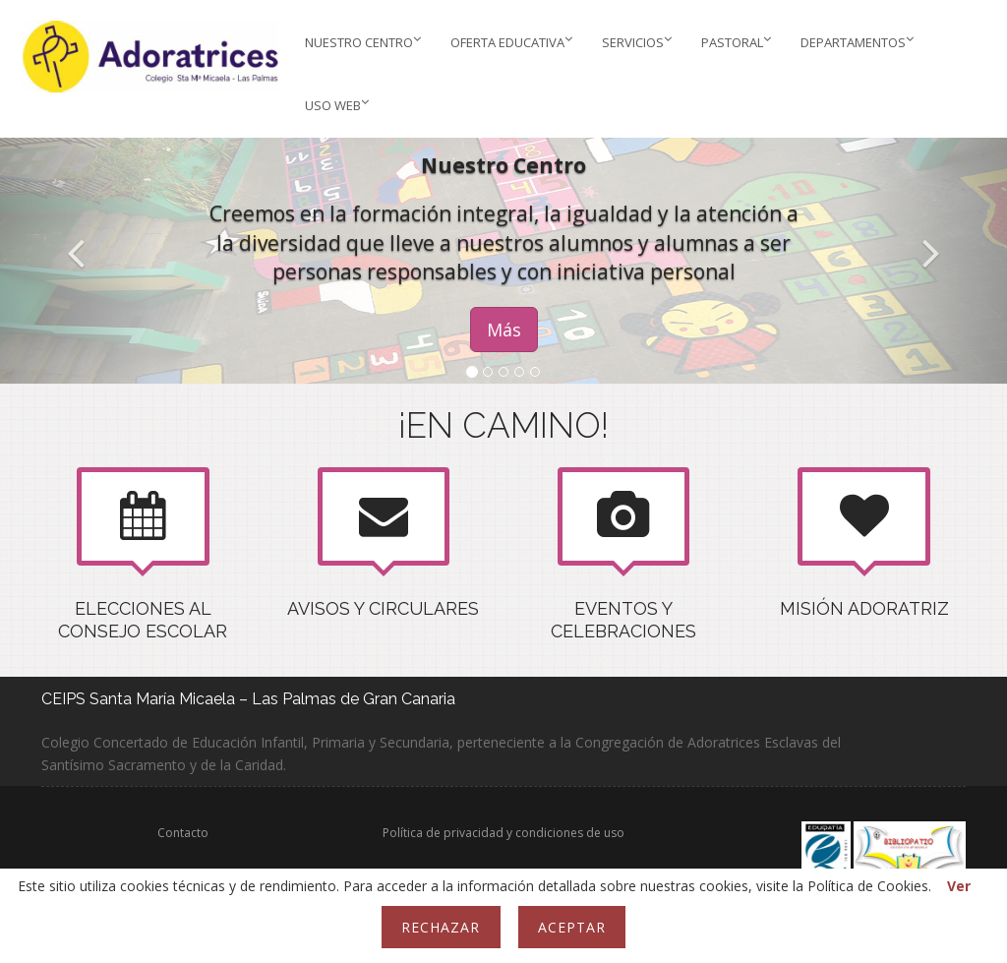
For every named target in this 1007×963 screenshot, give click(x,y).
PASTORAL (736, 41)
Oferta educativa (511, 41)
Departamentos (857, 41)
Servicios (637, 41)
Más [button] (504, 329)
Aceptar (572, 927)
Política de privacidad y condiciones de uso (503, 832)
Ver (959, 885)
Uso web (337, 104)
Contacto (182, 832)
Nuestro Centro (363, 41)
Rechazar (440, 927)
